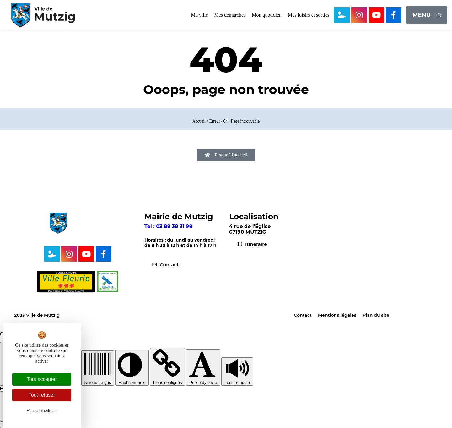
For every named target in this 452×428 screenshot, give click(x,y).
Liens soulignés (168, 380)
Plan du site (376, 315)
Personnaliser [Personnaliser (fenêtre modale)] (41, 410)
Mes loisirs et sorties (308, 15)
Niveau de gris (98, 380)
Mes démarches (229, 15)
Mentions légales (337, 315)
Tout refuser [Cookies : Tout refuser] (42, 395)
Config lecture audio (26, 388)
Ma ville (199, 15)
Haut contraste (132, 380)
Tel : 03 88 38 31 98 (168, 226)
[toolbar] (226, 376)
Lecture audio (237, 380)
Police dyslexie (203, 380)
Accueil (199, 121)
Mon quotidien (267, 15)
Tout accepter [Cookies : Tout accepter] (42, 379)
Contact (303, 315)
